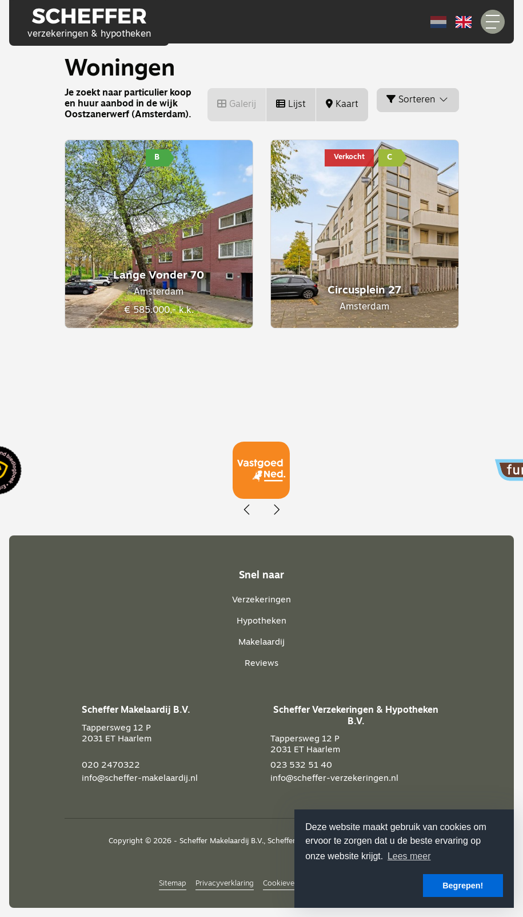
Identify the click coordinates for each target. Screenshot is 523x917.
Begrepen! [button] (462, 885)
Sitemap (172, 883)
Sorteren (417, 99)
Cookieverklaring (291, 883)
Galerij (236, 104)
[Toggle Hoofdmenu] (493, 22)
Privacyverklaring (224, 883)
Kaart (342, 104)
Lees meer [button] (409, 856)
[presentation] (247, 510)
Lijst (291, 104)
